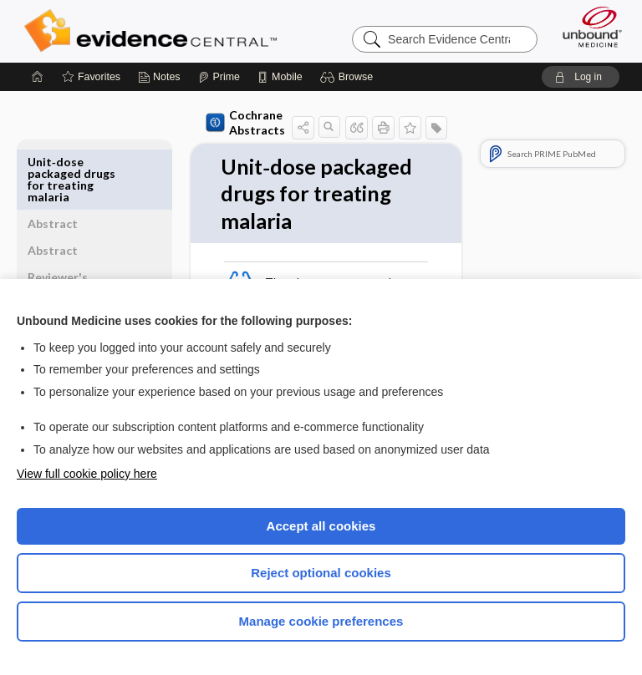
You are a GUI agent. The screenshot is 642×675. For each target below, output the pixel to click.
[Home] (37, 77)
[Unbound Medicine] (587, 26)
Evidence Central (154, 30)
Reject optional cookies (321, 573)
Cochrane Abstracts (215, 122)
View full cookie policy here (87, 473)
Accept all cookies (321, 526)
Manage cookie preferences (321, 621)
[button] (349, 77)
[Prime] (219, 77)
